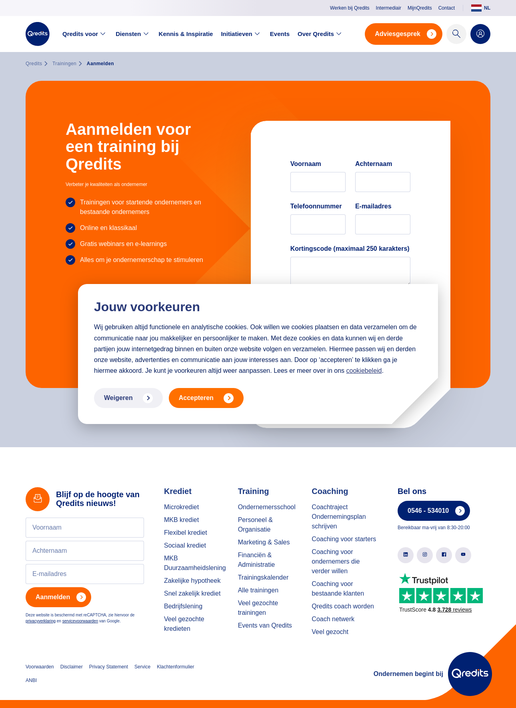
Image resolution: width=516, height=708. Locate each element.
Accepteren (206, 398)
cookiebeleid (364, 370)
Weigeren (128, 398)
